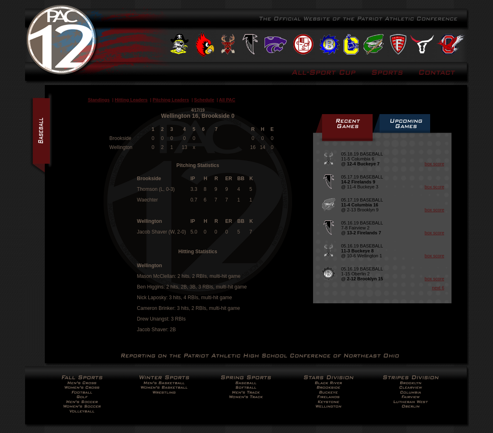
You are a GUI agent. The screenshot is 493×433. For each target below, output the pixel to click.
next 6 (438, 287)
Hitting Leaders (131, 99)
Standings (99, 99)
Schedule (204, 99)
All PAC (227, 99)
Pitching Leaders (170, 99)
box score (435, 163)
